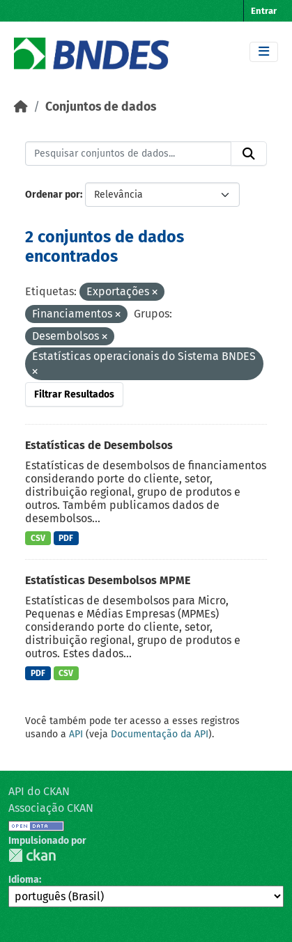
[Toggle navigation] (263, 52)
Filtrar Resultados (74, 394)
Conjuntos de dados (100, 107)
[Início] (21, 107)
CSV (38, 538)
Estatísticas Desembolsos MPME (107, 580)
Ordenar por (52, 195)
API (76, 734)
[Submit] (249, 153)
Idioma (23, 880)
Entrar (264, 11)
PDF (66, 538)
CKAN (32, 855)
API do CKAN (39, 791)
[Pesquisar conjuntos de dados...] (128, 153)
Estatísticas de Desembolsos (99, 445)
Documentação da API (159, 734)
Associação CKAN (50, 808)
